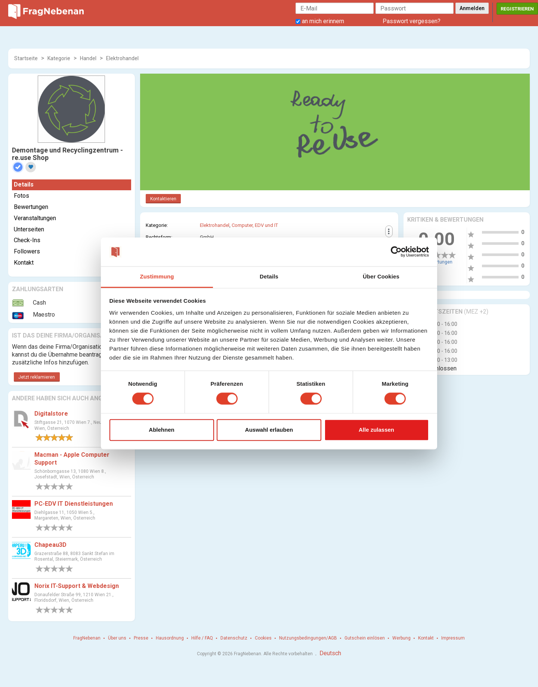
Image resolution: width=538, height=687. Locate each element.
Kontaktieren (163, 198)
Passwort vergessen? (411, 21)
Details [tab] (269, 276)
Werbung (401, 638)
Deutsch (330, 653)
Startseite (26, 58)
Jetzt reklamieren (36, 377)
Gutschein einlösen (364, 638)
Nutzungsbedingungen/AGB (308, 638)
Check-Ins (27, 240)
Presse (141, 638)
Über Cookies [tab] (381, 276)
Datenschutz (233, 638)
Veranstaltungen (35, 218)
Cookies (263, 638)
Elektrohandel (122, 58)
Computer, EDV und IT (255, 225)
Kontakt (24, 262)
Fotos (21, 195)
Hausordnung (170, 638)
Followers (27, 251)
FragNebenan (87, 638)
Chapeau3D (50, 544)
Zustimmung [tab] (157, 276)
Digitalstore (51, 413)
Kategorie (58, 58)
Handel (88, 58)
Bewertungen (31, 206)
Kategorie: (157, 225)
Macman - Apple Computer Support (71, 458)
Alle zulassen (376, 429)
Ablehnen (161, 429)
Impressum (453, 638)
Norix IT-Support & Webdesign (76, 585)
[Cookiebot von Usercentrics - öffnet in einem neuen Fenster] (396, 252)
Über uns (117, 638)
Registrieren (517, 9)
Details (24, 184)
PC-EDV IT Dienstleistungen (73, 503)
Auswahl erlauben (269, 429)
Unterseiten (29, 229)
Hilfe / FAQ (202, 638)
